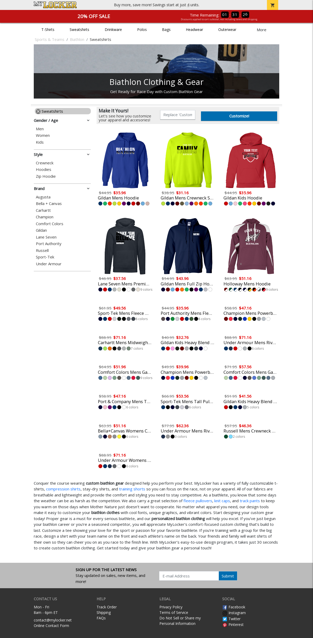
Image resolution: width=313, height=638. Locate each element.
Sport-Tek (45, 257)
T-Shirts (47, 29)
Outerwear (227, 29)
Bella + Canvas (49, 203)
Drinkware (113, 29)
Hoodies (43, 169)
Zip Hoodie (46, 176)
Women (43, 135)
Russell (42, 250)
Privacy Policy (170, 606)
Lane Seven (46, 237)
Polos (142, 29)
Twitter (231, 618)
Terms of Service (173, 612)
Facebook (233, 606)
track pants (250, 500)
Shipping (104, 612)
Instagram (234, 612)
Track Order (107, 606)
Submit (228, 575)
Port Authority (49, 243)
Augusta (43, 197)
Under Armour (49, 264)
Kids (40, 142)
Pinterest (233, 624)
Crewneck (44, 163)
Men (40, 129)
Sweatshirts (79, 29)
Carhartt (43, 210)
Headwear (194, 29)
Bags (166, 29)
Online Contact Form (51, 625)
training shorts (132, 488)
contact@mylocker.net (53, 620)
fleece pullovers (197, 500)
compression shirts (63, 488)
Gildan (41, 230)
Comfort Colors (49, 223)
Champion (44, 217)
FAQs (101, 617)
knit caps (222, 500)
